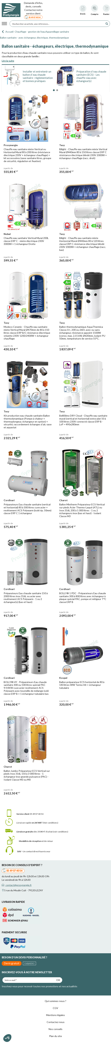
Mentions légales (55, 1015)
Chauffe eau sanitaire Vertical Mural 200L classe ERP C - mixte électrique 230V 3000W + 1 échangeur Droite (26, 240)
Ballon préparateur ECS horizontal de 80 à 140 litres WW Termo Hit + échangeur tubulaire (81, 685)
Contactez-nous (56, 1022)
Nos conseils (55, 1029)
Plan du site (55, 1036)
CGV (55, 1008)
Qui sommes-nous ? (55, 1001)
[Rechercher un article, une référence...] (58, 24)
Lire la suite (8, 60)
